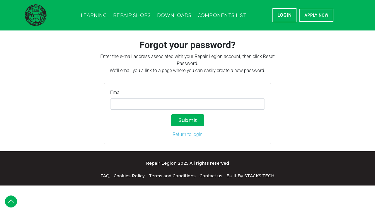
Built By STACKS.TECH (250, 175)
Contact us (211, 175)
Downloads (174, 15)
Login (284, 15)
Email (116, 92)
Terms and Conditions (172, 175)
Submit (187, 120)
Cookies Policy (129, 175)
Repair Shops (132, 15)
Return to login (187, 134)
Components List (221, 15)
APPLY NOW (316, 15)
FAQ (105, 175)
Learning (94, 15)
